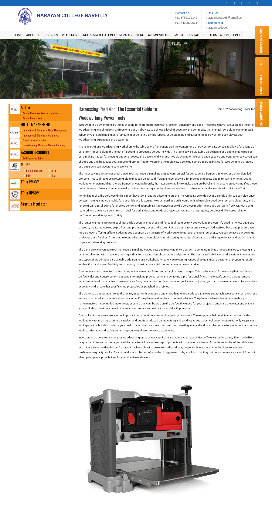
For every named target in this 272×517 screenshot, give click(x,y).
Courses (51, 35)
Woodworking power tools (95, 124)
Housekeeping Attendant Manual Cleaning (44, 145)
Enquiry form (261, 114)
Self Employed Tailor (33, 158)
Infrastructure (131, 35)
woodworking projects (102, 242)
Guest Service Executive (35, 140)
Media (178, 35)
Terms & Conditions (225, 35)
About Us (33, 35)
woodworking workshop (117, 146)
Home (18, 35)
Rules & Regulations (99, 35)
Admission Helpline (261, 77)
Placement (70, 35)
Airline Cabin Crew (32, 118)
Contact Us (196, 35)
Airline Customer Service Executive (40, 113)
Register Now (261, 41)
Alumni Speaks (159, 35)
